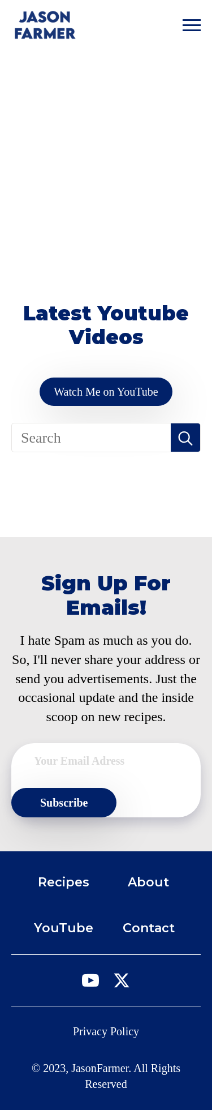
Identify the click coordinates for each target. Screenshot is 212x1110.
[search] (185, 438)
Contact (149, 928)
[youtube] (90, 980)
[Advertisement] (106, 161)
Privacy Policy (106, 1031)
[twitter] (121, 980)
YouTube (63, 928)
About (148, 882)
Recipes (63, 882)
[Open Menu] (192, 25)
